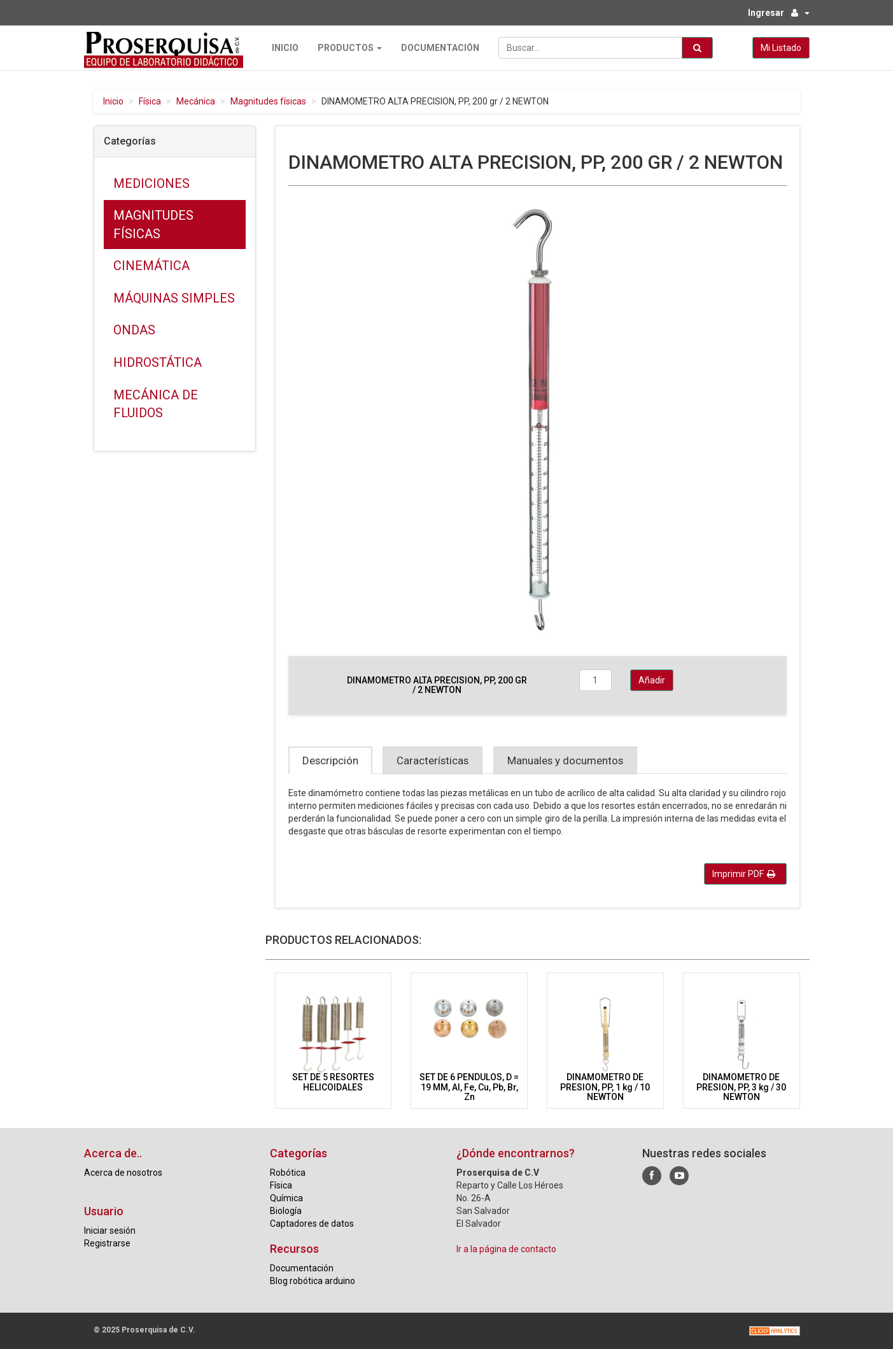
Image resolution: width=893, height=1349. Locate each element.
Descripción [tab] (330, 760)
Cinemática (151, 265)
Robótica (288, 1172)
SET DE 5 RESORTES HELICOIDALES (333, 1082)
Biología (286, 1211)
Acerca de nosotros (123, 1172)
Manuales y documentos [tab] (565, 760)
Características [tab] (432, 760)
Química (286, 1198)
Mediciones (151, 183)
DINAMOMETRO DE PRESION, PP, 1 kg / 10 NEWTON (605, 1087)
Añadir (651, 680)
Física (150, 101)
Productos (350, 48)
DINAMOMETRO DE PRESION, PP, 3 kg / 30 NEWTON (741, 1087)
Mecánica (195, 101)
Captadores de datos (312, 1223)
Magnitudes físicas (268, 101)
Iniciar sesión (110, 1230)
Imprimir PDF (743, 874)
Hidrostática (157, 362)
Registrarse (107, 1243)
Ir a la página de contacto (506, 1249)
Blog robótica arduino (312, 1281)
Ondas (134, 330)
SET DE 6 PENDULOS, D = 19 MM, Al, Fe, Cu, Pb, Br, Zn (469, 1087)
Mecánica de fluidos (155, 404)
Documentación (440, 48)
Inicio (285, 48)
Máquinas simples (174, 298)
